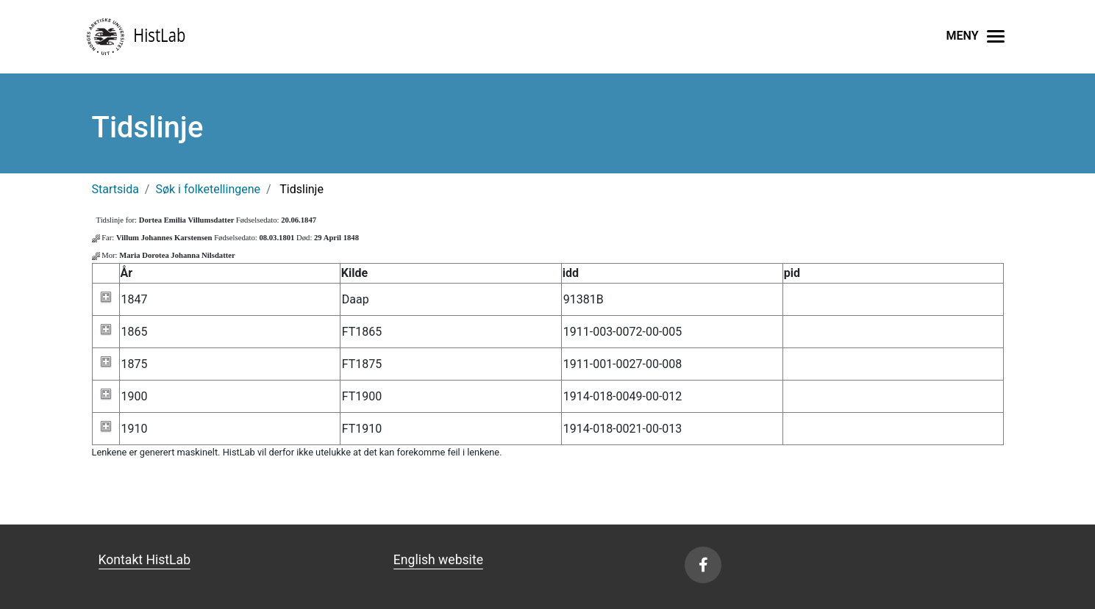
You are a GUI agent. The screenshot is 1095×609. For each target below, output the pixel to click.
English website (438, 559)
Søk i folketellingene (207, 189)
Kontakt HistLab (145, 559)
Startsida (115, 189)
